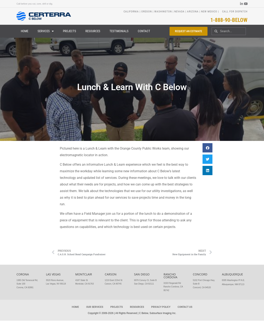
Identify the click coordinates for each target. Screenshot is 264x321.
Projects (69, 31)
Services (46, 31)
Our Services (94, 307)
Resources (92, 31)
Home (24, 31)
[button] (207, 148)
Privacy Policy (160, 307)
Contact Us (185, 307)
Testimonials (119, 31)
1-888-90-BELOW (229, 20)
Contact (144, 31)
